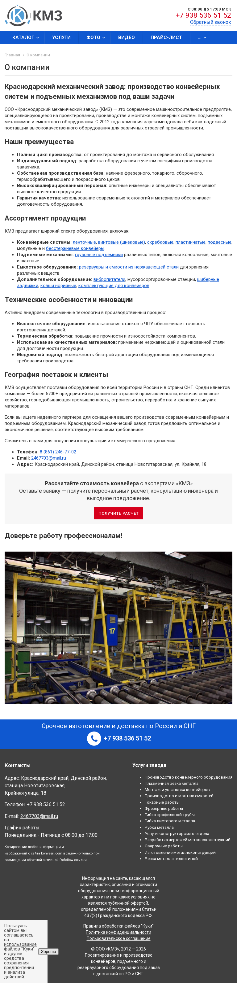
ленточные (84, 242)
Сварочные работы (164, 845)
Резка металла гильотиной (171, 858)
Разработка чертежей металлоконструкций (188, 839)
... (204, 37)
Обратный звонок (210, 22)
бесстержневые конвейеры (75, 248)
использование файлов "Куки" (20, 946)
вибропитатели (109, 279)
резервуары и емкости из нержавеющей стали (129, 267)
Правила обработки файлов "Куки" (118, 926)
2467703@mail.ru (48, 458)
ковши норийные (58, 285)
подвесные (219, 242)
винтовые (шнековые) (121, 242)
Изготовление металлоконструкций (180, 852)
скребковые (160, 242)
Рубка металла (159, 827)
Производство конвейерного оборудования (188, 777)
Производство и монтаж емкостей (179, 795)
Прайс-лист (166, 37)
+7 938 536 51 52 (203, 15)
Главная (12, 54)
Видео (126, 37)
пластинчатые (191, 242)
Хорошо (48, 951)
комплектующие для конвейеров (113, 285)
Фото (97, 37)
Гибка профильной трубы (170, 814)
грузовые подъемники (99, 254)
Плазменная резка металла (171, 783)
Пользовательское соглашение (119, 938)
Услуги (61, 37)
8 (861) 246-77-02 (58, 452)
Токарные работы (162, 802)
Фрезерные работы (164, 808)
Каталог (27, 37)
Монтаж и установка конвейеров (177, 789)
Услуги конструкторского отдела (177, 833)
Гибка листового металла (170, 820)
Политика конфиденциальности (118, 932)
